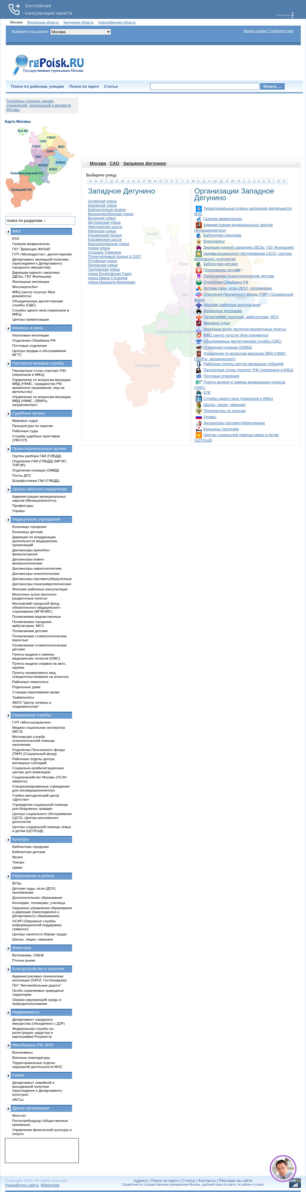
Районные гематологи (30, 682)
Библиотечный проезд (107, 210)
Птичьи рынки (23, 960)
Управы (209, 417)
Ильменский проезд (105, 235)
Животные (21, 947)
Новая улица (99, 248)
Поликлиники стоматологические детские (238, 276)
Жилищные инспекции (222, 311)
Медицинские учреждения (36, 519)
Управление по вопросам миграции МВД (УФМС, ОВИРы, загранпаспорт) (41, 401)
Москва (98, 163)
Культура (20, 839)
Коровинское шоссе (105, 239)
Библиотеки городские (222, 235)
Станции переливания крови (35, 692)
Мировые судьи (216, 323)
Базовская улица (102, 205)
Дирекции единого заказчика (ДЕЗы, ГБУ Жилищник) (248, 247)
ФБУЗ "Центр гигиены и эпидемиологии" (31, 704)
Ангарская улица (102, 201)
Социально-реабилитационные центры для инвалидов (38, 770)
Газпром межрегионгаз (222, 219)
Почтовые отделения (221, 376)
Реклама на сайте (235, 1180)
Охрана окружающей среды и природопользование (36, 1001)
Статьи (111, 86)
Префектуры (22, 505)
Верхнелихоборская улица (110, 214)
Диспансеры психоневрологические (41, 584)
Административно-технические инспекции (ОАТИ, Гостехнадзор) (39, 978)
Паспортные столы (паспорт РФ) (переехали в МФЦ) (248, 370)
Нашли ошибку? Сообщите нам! (268, 31)
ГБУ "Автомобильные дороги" (36, 985)
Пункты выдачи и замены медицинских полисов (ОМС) (36, 656)
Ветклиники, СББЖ (28, 955)
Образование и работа (33, 876)
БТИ (206, 392)
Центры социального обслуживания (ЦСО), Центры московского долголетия (42, 818)
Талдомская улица (104, 269)
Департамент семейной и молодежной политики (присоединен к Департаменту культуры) (37, 1088)
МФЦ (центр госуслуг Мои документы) (235, 335)
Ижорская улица (102, 231)
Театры (18, 862)
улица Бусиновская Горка (109, 274)
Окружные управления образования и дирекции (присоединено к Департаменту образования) (42, 912)
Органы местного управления (39, 489)
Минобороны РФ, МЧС (33, 1045)
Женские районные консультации (231, 305)
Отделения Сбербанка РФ (225, 282)
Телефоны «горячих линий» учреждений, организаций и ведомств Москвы (38, 105)
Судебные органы (28, 413)
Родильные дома (26, 687)
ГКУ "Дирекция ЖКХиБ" (31, 249)
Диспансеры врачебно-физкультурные (31, 552)
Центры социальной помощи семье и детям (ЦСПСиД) (41, 829)
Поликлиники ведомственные (36, 616)
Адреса (140, 1180)
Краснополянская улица (108, 244)
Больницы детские (27, 532)
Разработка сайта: (22, 1185)
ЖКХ (16, 231)
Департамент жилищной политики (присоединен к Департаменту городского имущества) (40, 263)
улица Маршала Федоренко (112, 282)
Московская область (43, 22)
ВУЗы (16, 883)
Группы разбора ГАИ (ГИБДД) (36, 456)
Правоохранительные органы (39, 448)
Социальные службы (31, 715)
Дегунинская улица (104, 222)
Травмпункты (23, 697)
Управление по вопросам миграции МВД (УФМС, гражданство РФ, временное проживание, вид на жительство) (41, 385)
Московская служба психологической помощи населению (33, 740)
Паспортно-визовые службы (38, 363)
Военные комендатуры (31, 1057)
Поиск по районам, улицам (37, 86)
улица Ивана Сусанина (107, 278)
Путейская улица (102, 261)
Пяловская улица (103, 265)
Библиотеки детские (220, 264)
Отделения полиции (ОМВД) (227, 347)
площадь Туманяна (104, 252)
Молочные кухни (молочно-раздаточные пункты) (244, 329)
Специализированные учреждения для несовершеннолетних (41, 788)
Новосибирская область (117, 22)
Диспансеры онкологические (36, 573)
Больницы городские (221, 429)
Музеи (17, 857)
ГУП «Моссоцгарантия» (31, 722)
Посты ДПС (21, 475)
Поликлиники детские (221, 270)
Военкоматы (213, 241)
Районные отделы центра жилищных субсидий (243, 364)
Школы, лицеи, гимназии (224, 405)
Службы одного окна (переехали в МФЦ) (238, 399)
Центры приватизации (30, 319)
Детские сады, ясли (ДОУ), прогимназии (237, 288)
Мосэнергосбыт (25, 287)
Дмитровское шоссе (105, 227)
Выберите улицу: (101, 175)
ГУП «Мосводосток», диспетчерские (42, 254)
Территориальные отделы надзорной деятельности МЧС (37, 1065)
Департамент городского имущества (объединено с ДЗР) (38, 1021)
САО (114, 163)
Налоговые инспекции (30, 335)
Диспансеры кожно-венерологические (28, 561)
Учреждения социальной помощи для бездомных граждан (39, 806)
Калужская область (78, 22)
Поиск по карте (84, 86)
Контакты (207, 1180)
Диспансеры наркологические (37, 568)
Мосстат (19, 1115)
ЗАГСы (18, 1099)
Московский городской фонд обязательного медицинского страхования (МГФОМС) (36, 607)
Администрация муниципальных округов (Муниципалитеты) (39, 498)
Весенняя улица (102, 218)
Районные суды (25, 431)
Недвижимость (25, 1012)
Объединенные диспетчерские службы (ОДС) (242, 341)
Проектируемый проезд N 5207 (114, 256)
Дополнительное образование (37, 897)
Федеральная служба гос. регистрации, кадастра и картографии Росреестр (33, 1032)
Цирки (17, 867)
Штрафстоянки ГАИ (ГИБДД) (36, 480)
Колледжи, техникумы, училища (38, 903)
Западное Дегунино (144, 163)
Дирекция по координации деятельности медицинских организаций (34, 541)
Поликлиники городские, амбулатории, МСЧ (241, 317)
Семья (18, 1075)
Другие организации (30, 1108)
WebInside (50, 1185)
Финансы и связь (27, 328)
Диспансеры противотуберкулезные (234, 423)
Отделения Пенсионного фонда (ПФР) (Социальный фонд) (38, 752)
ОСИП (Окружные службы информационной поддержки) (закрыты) (37, 925)
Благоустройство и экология (38, 968)
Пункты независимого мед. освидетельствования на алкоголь (40, 674)
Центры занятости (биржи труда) (39, 934)
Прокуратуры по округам (224, 411)
